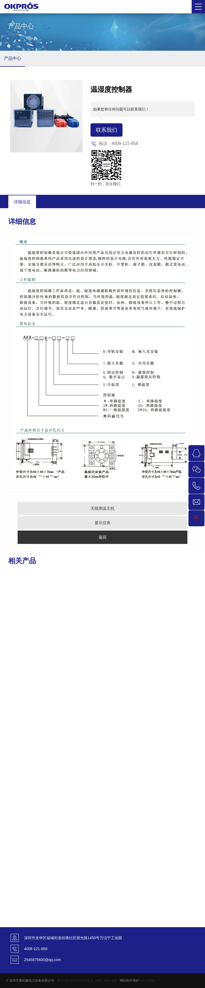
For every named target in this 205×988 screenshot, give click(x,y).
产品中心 (12, 58)
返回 (102, 537)
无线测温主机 (102, 508)
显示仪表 (102, 522)
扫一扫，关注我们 (105, 184)
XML (98, 980)
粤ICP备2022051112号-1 (74, 980)
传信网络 (148, 980)
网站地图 (110, 980)
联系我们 (106, 130)
